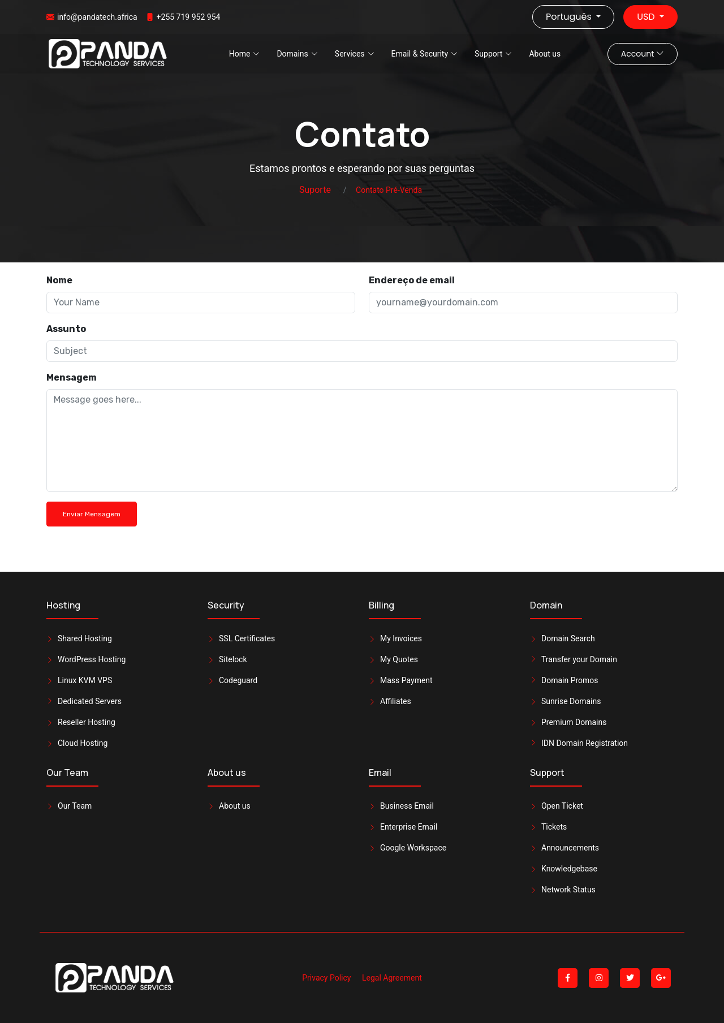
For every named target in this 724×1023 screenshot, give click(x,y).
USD (647, 16)
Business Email (407, 805)
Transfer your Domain (579, 659)
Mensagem (71, 377)
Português (570, 16)
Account (642, 53)
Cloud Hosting (82, 743)
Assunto (66, 328)
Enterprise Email (408, 826)
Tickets (554, 826)
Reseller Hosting (86, 722)
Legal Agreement (392, 977)
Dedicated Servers (90, 701)
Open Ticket (562, 805)
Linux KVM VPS (85, 680)
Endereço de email (412, 280)
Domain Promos (569, 680)
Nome (59, 280)
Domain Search (568, 638)
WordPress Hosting (92, 659)
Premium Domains (573, 722)
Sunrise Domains (571, 701)
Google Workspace (413, 847)
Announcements (570, 847)
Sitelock (233, 659)
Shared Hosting (85, 638)
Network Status (568, 889)
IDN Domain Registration (584, 743)
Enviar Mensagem (91, 514)
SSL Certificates (247, 638)
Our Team (75, 805)
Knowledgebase (569, 868)
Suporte (315, 189)
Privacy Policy (326, 977)
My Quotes (399, 659)
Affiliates (395, 701)
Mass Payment (406, 680)
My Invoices (401, 638)
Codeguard (238, 680)
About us (545, 53)
